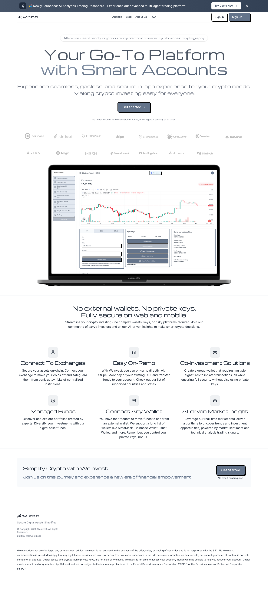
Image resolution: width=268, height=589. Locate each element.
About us (141, 17)
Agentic (117, 17)
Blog (128, 17)
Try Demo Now (226, 5)
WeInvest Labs (33, 535)
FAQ (153, 17)
